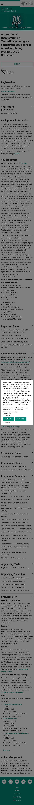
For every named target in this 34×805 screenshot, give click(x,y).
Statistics (6, 415)
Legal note (7, 422)
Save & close (20, 419)
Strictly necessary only (10, 412)
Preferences (7, 413)
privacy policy (18, 409)
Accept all (8, 419)
